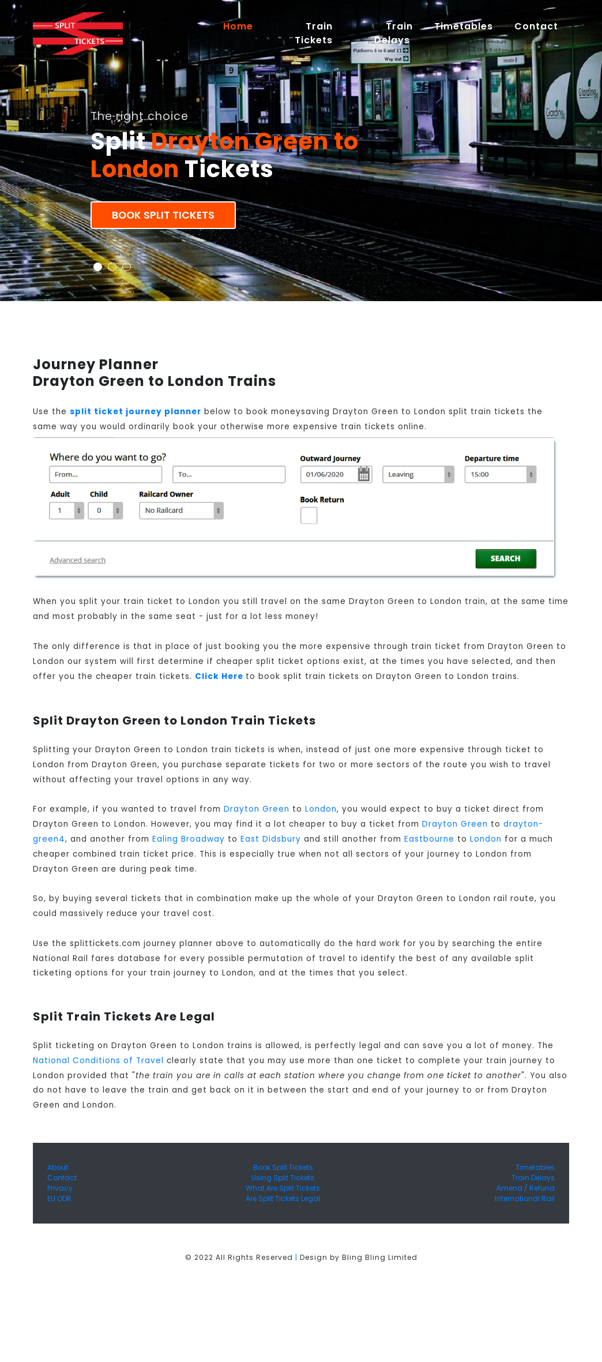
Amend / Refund (525, 1188)
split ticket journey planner (135, 411)
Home (243, 26)
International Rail (525, 1198)
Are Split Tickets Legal (283, 1198)
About (57, 1167)
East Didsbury (270, 839)
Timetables (463, 26)
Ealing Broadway (188, 839)
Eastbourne (429, 839)
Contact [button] (536, 26)
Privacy (60, 1188)
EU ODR (59, 1198)
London (321, 809)
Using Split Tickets (282, 1178)
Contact (62, 1178)
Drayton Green (256, 809)
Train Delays (533, 1178)
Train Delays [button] (393, 33)
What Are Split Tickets (283, 1188)
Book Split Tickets (163, 215)
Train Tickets (314, 33)
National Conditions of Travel (98, 1060)
